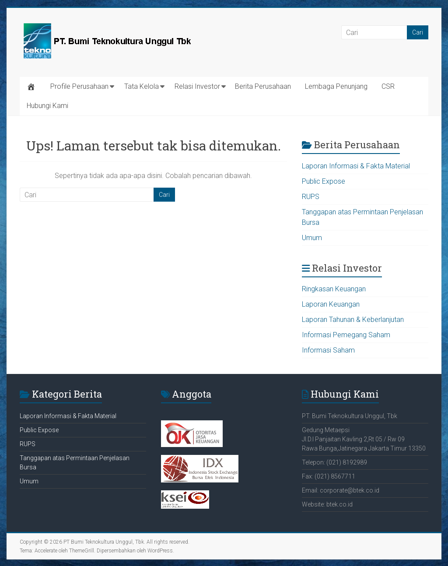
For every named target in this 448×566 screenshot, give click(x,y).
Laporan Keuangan (331, 304)
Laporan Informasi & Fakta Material (356, 166)
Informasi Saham (328, 350)
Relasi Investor (197, 86)
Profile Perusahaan (79, 86)
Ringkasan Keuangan (334, 289)
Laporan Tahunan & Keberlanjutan (353, 319)
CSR (388, 86)
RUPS (310, 196)
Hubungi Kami (47, 105)
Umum (312, 238)
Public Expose (323, 181)
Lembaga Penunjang (336, 86)
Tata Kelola (141, 86)
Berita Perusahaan (263, 86)
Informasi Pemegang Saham (346, 335)
